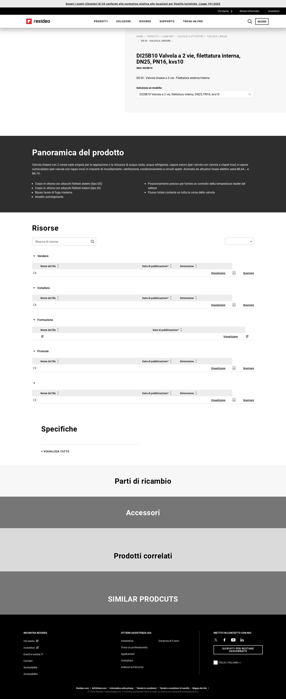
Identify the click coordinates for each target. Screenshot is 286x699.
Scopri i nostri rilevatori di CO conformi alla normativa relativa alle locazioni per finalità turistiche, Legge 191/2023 (143, 3)
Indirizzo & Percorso (132, 667)
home (139, 36)
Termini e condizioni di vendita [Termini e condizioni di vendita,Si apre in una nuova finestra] (174, 688)
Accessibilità (31, 674)
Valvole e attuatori (190, 36)
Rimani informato (249, 11)
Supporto (167, 21)
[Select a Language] (239, 241)
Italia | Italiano (230, 662)
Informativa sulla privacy (121, 688)
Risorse (145, 21)
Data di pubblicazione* (157, 266)
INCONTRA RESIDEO (40, 632)
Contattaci (127, 660)
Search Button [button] (250, 21)
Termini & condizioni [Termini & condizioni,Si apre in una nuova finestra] (146, 688)
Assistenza (127, 640)
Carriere (28, 661)
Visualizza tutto (56, 451)
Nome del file (50, 266)
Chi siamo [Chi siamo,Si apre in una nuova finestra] (29, 641)
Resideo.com (82, 688)
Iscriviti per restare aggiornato (238, 650)
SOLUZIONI (123, 21)
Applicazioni (128, 654)
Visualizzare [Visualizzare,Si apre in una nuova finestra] (218, 273)
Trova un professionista (134, 647)
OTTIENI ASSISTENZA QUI (141, 632)
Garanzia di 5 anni (169, 640)
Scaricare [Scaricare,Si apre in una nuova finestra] (248, 273)
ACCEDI (263, 21)
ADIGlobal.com (99, 688)
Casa (38, 21)
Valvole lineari (217, 36)
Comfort (168, 36)
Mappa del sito (199, 688)
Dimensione (189, 266)
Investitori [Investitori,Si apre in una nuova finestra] (273, 11)
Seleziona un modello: (149, 88)
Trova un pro (193, 21)
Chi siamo (226, 11)
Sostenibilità (30, 667)
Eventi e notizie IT (33, 654)
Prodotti (101, 21)
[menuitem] (101, 21)
